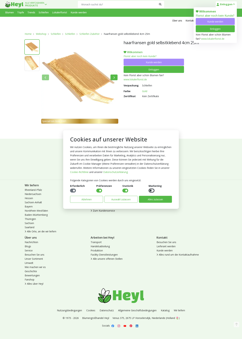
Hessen (29, 198)
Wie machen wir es (35, 267)
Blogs (28, 246)
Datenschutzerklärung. (115, 172)
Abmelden (162, 198)
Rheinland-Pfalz (33, 189)
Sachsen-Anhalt (33, 202)
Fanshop (29, 279)
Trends (31, 12)
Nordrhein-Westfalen (36, 210)
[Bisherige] (45, 77)
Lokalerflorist (59, 12)
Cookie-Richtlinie (79, 172)
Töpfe (20, 12)
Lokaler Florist (164, 202)
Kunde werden (215, 21)
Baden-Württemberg (36, 214)
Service (29, 250)
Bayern (29, 206)
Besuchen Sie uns (34, 254)
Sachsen (29, 223)
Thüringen (30, 219)
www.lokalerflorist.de (212, 38)
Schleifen (44, 12)
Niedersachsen (33, 194)
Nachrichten (31, 242)
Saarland (29, 227)
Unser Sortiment (34, 258)
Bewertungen (32, 275)
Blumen (9, 12)
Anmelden (162, 189)
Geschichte (31, 271)
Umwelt (29, 263)
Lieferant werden (166, 246)
